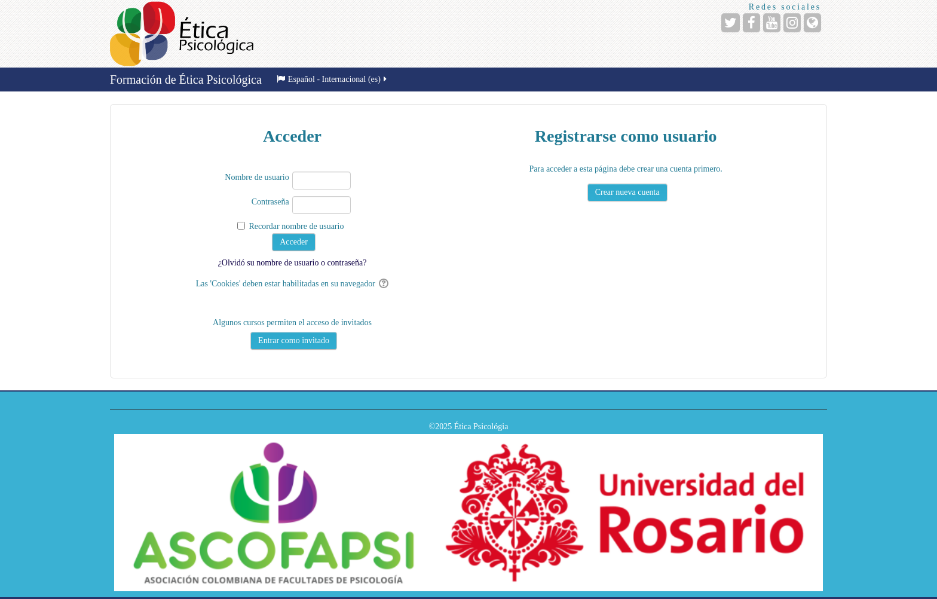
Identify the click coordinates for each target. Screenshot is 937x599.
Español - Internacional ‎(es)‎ (332, 79)
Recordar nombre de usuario (296, 226)
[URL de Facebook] (751, 22)
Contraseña (270, 201)
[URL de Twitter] (730, 22)
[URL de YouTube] (771, 22)
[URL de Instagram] (792, 22)
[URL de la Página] (812, 22)
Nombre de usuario (257, 177)
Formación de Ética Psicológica (186, 79)
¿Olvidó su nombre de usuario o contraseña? (292, 262)
